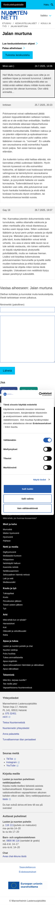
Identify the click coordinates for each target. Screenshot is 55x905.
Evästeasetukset (27, 872)
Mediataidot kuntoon (12, 556)
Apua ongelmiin (10, 661)
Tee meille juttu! (10, 684)
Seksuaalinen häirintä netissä (16, 574)
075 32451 (10, 713)
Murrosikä (7, 529)
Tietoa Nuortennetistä (14, 722)
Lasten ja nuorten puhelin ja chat (18, 646)
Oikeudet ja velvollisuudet (14, 631)
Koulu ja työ (9, 588)
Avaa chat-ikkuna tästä (14, 856)
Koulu (5, 597)
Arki (5, 614)
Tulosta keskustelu (17, 55)
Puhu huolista (9, 653)
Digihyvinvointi (9, 552)
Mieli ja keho (10, 524)
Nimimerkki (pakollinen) (12, 304)
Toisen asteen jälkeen (13, 605)
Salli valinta (27, 498)
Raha (5, 635)
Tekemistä (8, 675)
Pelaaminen (8, 559)
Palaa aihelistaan (13, 48)
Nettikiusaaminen (11, 571)
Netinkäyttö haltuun (12, 563)
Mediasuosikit (9, 582)
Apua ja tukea (10, 641)
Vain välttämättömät (27, 508)
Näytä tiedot (39, 479)
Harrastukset (9, 623)
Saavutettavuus (27, 867)
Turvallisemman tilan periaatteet (19, 739)
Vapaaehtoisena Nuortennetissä (17, 687)
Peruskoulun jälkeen (12, 601)
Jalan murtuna (19, 26)
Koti (4, 627)
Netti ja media (10, 547)
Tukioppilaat (8, 593)
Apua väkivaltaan (11, 669)
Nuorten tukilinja (10, 650)
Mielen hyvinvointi (11, 533)
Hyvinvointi (8, 537)
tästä (5, 799)
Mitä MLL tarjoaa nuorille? (15, 680)
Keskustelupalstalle (14, 4)
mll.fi (5, 717)
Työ (4, 608)
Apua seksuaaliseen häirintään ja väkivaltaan (23, 665)
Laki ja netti (8, 578)
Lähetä (7, 370)
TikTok (9, 759)
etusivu (6, 23)
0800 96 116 (13, 840)
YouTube (11, 765)
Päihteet (6, 541)
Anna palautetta (11, 734)
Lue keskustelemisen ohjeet (20, 43)
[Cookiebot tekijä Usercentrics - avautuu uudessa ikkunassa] (39, 394)
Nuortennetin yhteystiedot (16, 728)
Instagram (11, 762)
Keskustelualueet (26, 23)
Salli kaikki (27, 489)
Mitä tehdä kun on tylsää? (14, 620)
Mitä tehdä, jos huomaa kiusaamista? (20, 518)
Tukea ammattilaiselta (13, 657)
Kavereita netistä (10, 567)
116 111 (9, 825)
